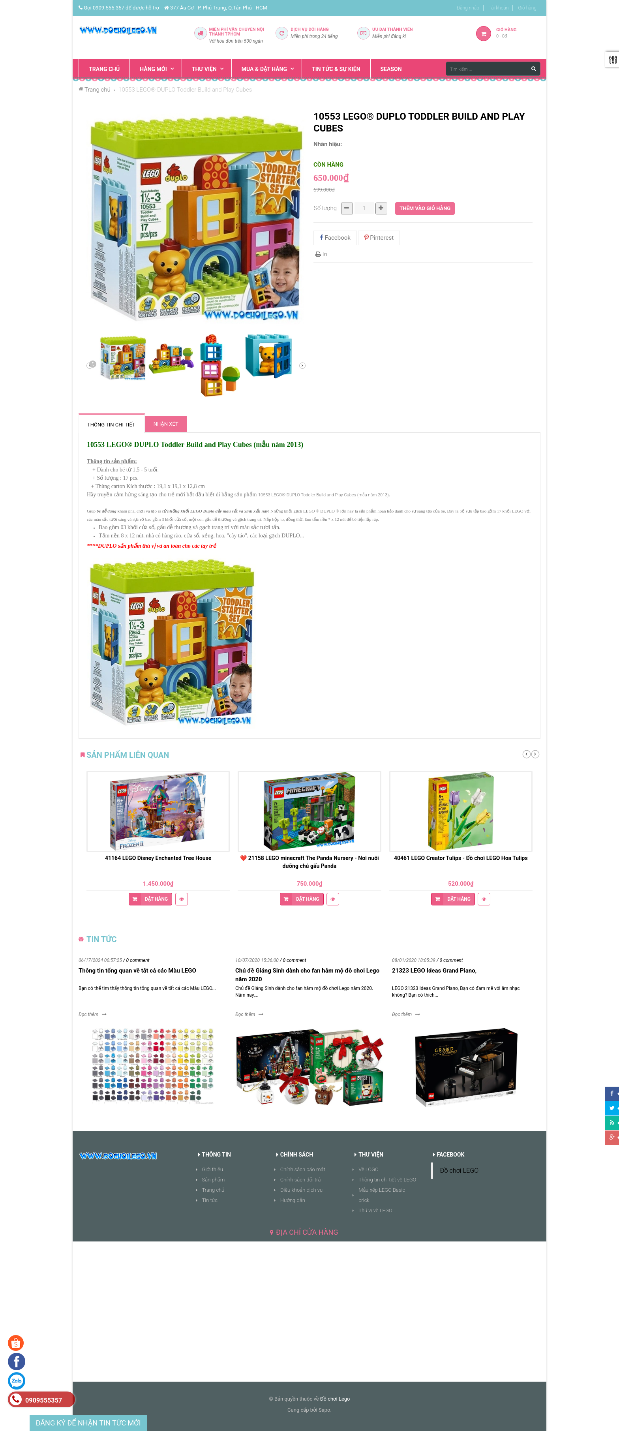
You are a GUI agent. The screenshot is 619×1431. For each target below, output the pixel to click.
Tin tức (210, 1200)
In (321, 254)
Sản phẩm (213, 1180)
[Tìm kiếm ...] (493, 69)
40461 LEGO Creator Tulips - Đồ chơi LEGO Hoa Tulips (461, 858)
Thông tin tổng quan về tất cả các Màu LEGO (137, 970)
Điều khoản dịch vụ (301, 1190)
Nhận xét (166, 424)
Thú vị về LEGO (375, 1210)
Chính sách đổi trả (300, 1180)
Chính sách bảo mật (302, 1169)
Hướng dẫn (292, 1200)
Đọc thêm (88, 1014)
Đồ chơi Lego (335, 1399)
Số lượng (325, 208)
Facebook (335, 237)
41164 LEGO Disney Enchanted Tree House (158, 858)
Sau (92, 366)
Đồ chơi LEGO (459, 1170)
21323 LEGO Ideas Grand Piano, (434, 970)
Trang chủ (213, 1190)
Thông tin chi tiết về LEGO (387, 1180)
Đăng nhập (468, 8)
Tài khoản (499, 8)
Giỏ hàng (527, 8)
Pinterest (379, 237)
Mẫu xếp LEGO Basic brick (381, 1195)
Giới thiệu (212, 1169)
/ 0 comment (136, 960)
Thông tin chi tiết (111, 425)
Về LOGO (368, 1169)
